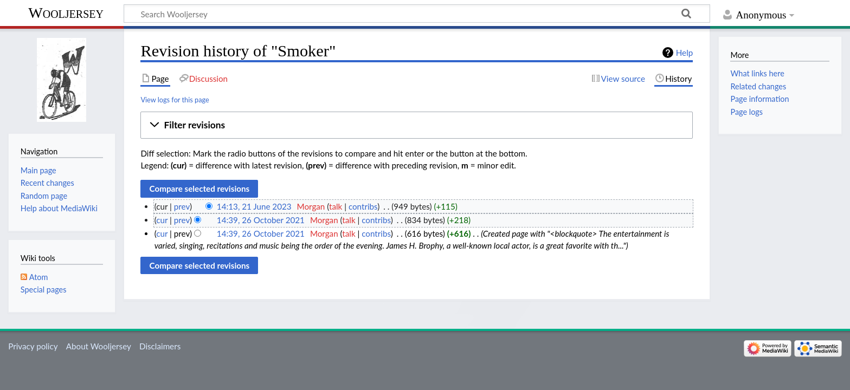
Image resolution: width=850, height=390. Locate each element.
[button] (417, 125)
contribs (363, 206)
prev (182, 206)
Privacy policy (32, 346)
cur (162, 220)
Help (684, 52)
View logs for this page (174, 99)
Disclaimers (160, 346)
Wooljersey (66, 12)
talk (335, 206)
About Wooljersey (98, 346)
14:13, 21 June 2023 (254, 206)
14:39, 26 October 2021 (261, 220)
